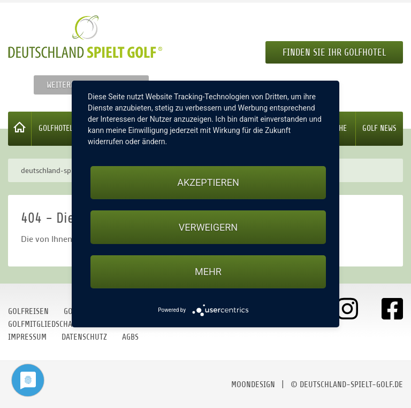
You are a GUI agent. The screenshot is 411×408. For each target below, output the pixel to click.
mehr (208, 271)
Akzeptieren (208, 182)
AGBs (130, 337)
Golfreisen (28, 311)
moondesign (253, 384)
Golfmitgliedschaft (44, 324)
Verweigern (208, 227)
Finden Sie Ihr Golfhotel (334, 52)
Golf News (379, 128)
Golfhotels (58, 128)
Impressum (27, 337)
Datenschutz (84, 337)
